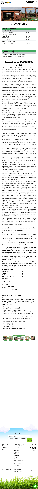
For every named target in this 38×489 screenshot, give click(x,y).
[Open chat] (35, 486)
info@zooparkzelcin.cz (31, 452)
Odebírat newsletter (29, 439)
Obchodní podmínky (18, 469)
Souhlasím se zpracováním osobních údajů (17, 438)
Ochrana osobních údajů (18, 471)
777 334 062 (32, 448)
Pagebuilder (33, 470)
